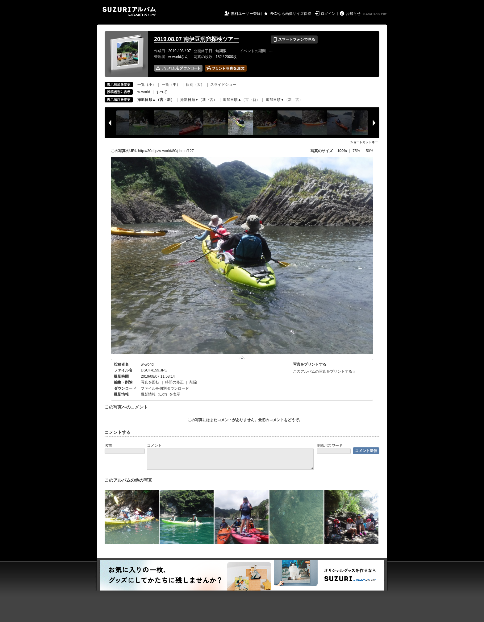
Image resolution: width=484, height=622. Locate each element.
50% (369, 151)
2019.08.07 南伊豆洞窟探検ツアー (196, 39)
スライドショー (223, 84)
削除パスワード (330, 445)
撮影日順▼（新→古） (198, 99)
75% (357, 151)
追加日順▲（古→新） (241, 99)
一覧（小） (146, 84)
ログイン (328, 13)
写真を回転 (150, 382)
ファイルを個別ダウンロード (165, 388)
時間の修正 (174, 382)
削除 (193, 382)
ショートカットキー (364, 142)
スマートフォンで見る (294, 39)
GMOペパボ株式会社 (375, 14)
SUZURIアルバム (129, 11)
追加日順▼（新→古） (284, 99)
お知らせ (353, 13)
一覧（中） (171, 84)
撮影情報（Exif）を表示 (160, 394)
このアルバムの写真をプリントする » (324, 371)
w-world (143, 92)
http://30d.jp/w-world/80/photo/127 (166, 151)
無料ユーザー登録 (246, 13)
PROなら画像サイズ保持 (290, 13)
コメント (154, 445)
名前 (108, 445)
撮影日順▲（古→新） (155, 99)
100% (342, 151)
